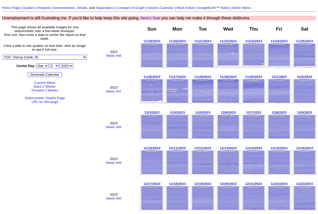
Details (82, 8)
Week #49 (113, 163)
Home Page (11, 8)
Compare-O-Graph (131, 8)
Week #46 (113, 56)
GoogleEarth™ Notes (213, 8)
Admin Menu (241, 8)
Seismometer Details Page (45, 98)
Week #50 (113, 198)
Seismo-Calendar (161, 8)
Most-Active (185, 8)
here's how (150, 18)
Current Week (44, 83)
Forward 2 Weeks (45, 90)
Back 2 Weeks (45, 86)
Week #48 (113, 127)
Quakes (28, 8)
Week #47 (113, 91)
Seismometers (64, 8)
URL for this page (45, 102)
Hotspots (44, 8)
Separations (105, 8)
